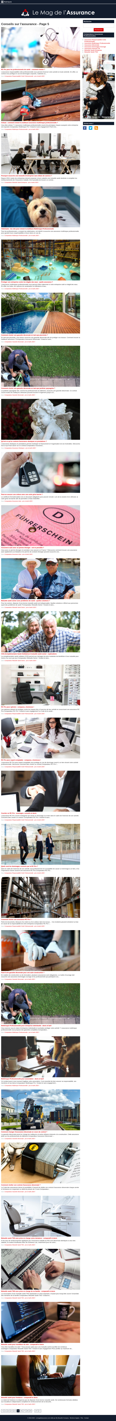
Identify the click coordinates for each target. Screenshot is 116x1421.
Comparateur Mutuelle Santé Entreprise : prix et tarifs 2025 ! (22, 182)
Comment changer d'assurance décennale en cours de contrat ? (24, 1132)
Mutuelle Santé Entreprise (93, 50)
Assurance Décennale (91, 45)
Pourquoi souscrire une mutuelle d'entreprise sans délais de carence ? (26, 176)
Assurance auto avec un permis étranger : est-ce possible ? (22, 547)
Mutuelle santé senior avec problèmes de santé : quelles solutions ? (25, 601)
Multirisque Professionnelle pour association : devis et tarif (22, 1079)
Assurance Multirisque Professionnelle (97, 43)
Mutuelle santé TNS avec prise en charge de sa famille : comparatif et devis (28, 1291)
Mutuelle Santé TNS (91, 52)
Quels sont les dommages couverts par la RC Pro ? (19, 866)
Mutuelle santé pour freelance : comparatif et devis (19, 1397)
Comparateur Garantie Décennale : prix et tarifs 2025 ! (20, 341)
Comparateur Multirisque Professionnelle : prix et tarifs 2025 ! (22, 129)
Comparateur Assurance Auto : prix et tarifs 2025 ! (19, 501)
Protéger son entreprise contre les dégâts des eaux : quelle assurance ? (27, 282)
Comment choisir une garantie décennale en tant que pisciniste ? (24, 335)
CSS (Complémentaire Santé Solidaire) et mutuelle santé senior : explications (29, 654)
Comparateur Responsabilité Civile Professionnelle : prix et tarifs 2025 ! (25, 76)
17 (36, 1411)
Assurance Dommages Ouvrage (95, 47)
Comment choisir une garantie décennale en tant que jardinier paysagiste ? (28, 388)
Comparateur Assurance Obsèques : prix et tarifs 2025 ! (20, 448)
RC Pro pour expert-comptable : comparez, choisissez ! (21, 760)
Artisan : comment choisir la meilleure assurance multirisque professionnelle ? (29, 123)
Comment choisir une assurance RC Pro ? (16, 919)
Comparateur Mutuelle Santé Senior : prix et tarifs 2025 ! (20, 607)
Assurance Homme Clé (92, 48)
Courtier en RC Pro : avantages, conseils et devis (18, 813)
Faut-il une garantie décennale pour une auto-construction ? (22, 972)
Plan (82, 1418)
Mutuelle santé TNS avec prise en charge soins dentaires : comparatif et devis (29, 1238)
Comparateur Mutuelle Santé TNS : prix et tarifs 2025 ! (20, 1245)
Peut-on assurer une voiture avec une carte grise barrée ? (22, 494)
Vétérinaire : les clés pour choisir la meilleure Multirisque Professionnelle (27, 229)
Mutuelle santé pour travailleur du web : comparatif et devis (22, 1344)
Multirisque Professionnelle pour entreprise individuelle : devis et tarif (26, 1025)
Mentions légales (75, 1418)
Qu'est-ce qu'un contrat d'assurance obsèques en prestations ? (24, 441)
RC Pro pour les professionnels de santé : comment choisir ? (23, 69)
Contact (86, 1418)
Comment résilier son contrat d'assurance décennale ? (20, 1185)
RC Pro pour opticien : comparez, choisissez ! (17, 707)
